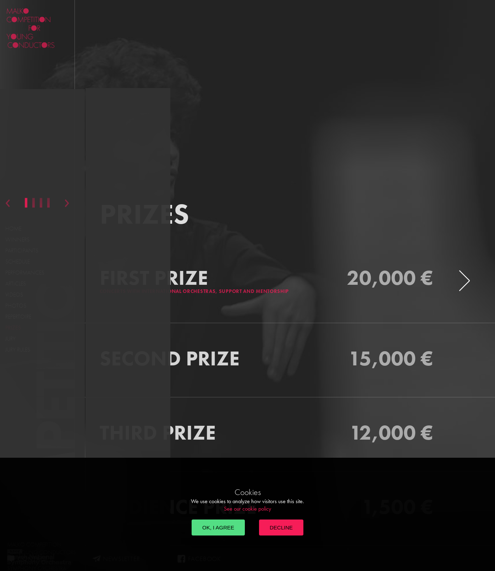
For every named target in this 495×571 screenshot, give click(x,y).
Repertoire (18, 316)
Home (13, 228)
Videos (14, 294)
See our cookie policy (247, 508)
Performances (24, 272)
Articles (15, 283)
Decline (281, 527)
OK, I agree (218, 527)
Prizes (13, 327)
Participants (21, 250)
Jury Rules (17, 349)
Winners (17, 239)
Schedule (17, 261)
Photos (15, 305)
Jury (10, 338)
